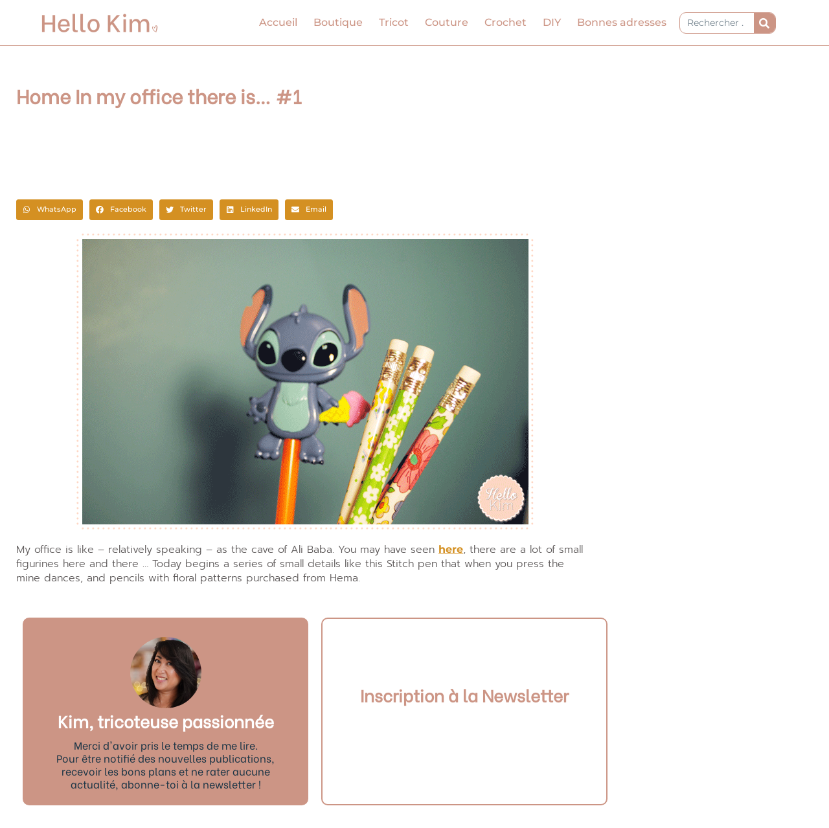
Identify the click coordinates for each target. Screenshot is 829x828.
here (450, 549)
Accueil (278, 22)
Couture (446, 22)
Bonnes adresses (621, 22)
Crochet (505, 22)
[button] (49, 209)
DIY (552, 22)
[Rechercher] (764, 23)
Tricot (394, 22)
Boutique (338, 22)
